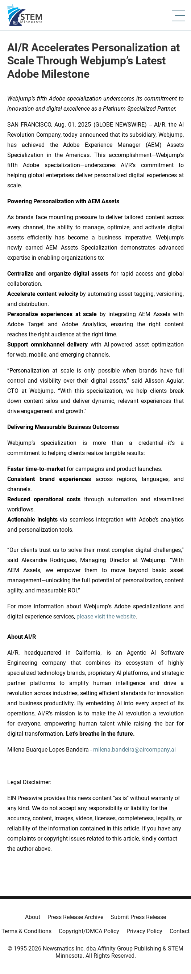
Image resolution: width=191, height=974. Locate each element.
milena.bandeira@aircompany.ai (134, 749)
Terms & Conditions (26, 931)
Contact (180, 931)
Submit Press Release (138, 917)
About (32, 917)
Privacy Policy (144, 931)
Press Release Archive (75, 917)
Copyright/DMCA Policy (89, 931)
